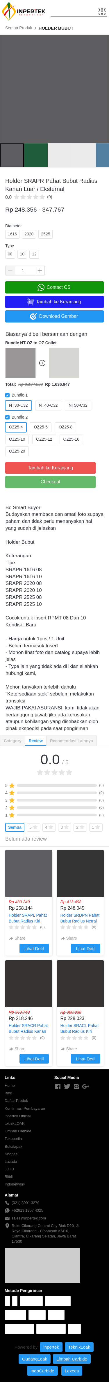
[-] (57, 1087)
